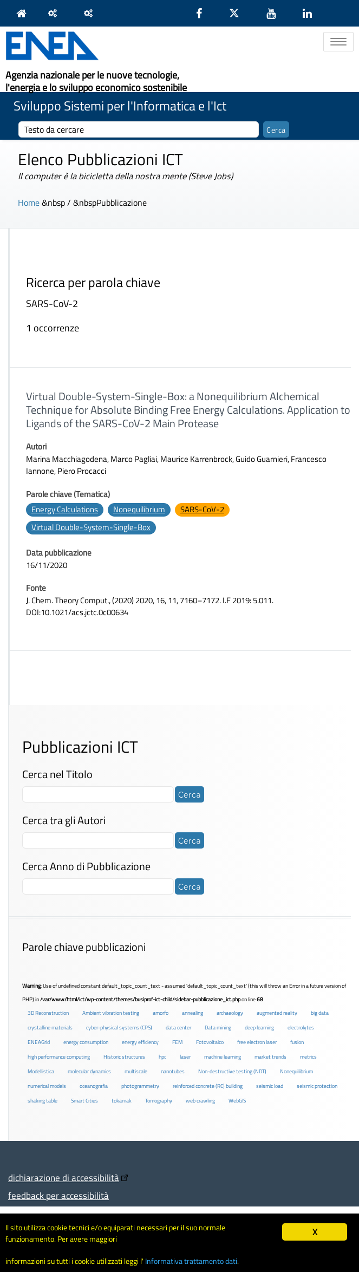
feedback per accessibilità (58, 1195)
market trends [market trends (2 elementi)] (270, 1057)
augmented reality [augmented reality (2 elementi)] (277, 1013)
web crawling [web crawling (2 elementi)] (200, 1101)
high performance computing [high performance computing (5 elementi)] (59, 1057)
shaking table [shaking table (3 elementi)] (42, 1101)
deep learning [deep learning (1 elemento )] (259, 1027)
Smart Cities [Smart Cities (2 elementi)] (84, 1101)
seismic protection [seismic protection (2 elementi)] (317, 1086)
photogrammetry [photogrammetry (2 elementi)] (140, 1086)
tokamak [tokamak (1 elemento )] (122, 1101)
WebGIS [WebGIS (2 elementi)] (237, 1101)
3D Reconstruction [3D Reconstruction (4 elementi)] (48, 1013)
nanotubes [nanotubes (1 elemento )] (173, 1071)
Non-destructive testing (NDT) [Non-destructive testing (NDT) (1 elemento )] (232, 1071)
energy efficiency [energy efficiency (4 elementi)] (140, 1042)
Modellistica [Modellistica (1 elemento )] (41, 1071)
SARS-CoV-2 (202, 509)
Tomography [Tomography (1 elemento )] (158, 1101)
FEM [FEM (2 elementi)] (177, 1042)
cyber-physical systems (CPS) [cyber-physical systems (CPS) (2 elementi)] (119, 1027)
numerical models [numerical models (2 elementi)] (47, 1086)
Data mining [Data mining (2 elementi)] (218, 1027)
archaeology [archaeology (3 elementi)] (230, 1013)
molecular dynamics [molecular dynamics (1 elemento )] (89, 1071)
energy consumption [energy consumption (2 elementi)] (85, 1042)
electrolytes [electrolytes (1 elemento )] (301, 1027)
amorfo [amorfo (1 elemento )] (160, 1013)
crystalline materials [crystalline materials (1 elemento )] (50, 1027)
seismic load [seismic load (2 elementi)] (269, 1086)
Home (29, 202)
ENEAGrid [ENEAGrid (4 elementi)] (39, 1042)
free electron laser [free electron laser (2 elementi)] (257, 1042)
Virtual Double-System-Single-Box (91, 527)
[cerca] (138, 129)
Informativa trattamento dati (191, 1261)
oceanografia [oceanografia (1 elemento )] (94, 1086)
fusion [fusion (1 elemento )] (297, 1042)
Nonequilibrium (139, 509)
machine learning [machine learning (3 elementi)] (222, 1057)
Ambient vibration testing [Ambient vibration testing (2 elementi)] (110, 1013)
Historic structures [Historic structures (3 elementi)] (124, 1057)
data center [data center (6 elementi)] (178, 1027)
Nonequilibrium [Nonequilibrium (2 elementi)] (296, 1071)
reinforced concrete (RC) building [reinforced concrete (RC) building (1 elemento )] (208, 1086)
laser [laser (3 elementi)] (185, 1057)
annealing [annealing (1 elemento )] (192, 1013)
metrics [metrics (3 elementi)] (308, 1057)
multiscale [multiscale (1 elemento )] (136, 1071)
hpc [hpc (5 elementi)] (162, 1057)
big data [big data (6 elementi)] (320, 1013)
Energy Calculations (64, 509)
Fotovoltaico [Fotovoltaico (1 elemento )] (210, 1042)
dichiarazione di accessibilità (63, 1177)
